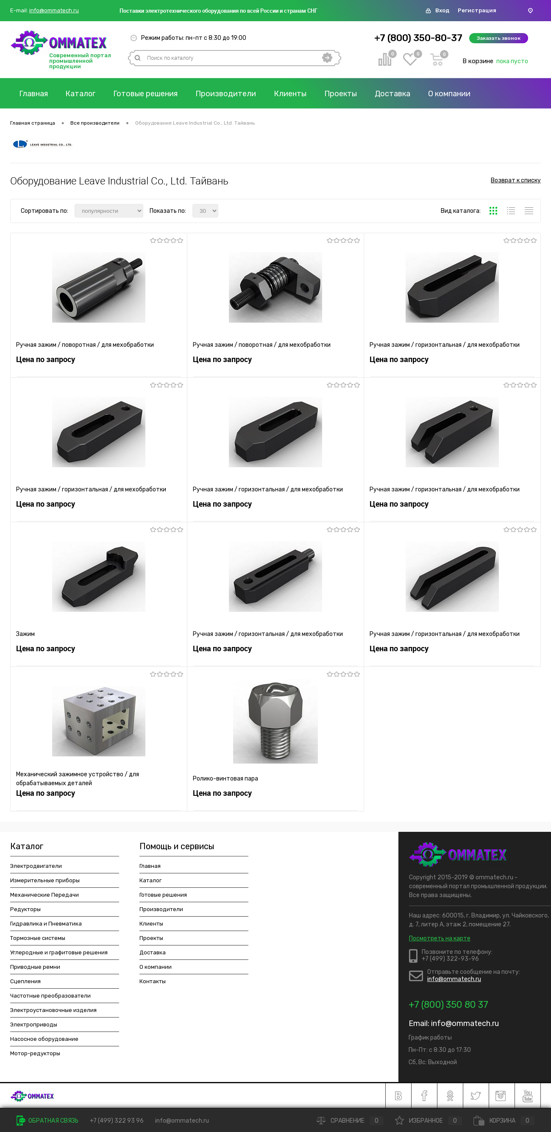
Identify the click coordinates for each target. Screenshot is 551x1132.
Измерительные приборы (45, 880)
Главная (33, 93)
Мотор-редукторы (35, 1053)
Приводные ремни (35, 967)
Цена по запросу (45, 360)
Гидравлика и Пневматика (46, 923)
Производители (226, 93)
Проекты (341, 93)
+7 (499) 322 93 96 (117, 1120)
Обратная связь (47, 1120)
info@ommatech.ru (54, 10)
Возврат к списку (516, 180)
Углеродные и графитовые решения (59, 952)
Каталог (81, 93)
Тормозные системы (37, 938)
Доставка (393, 93)
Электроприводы (33, 1024)
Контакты (152, 981)
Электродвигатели (36, 866)
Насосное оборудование (44, 1039)
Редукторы (25, 909)
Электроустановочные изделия (53, 1010)
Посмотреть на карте (439, 938)
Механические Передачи (44, 895)
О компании (450, 93)
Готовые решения (146, 93)
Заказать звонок (498, 38)
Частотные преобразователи (50, 996)
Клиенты (291, 93)
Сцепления (25, 981)
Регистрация (477, 10)
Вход (442, 10)
